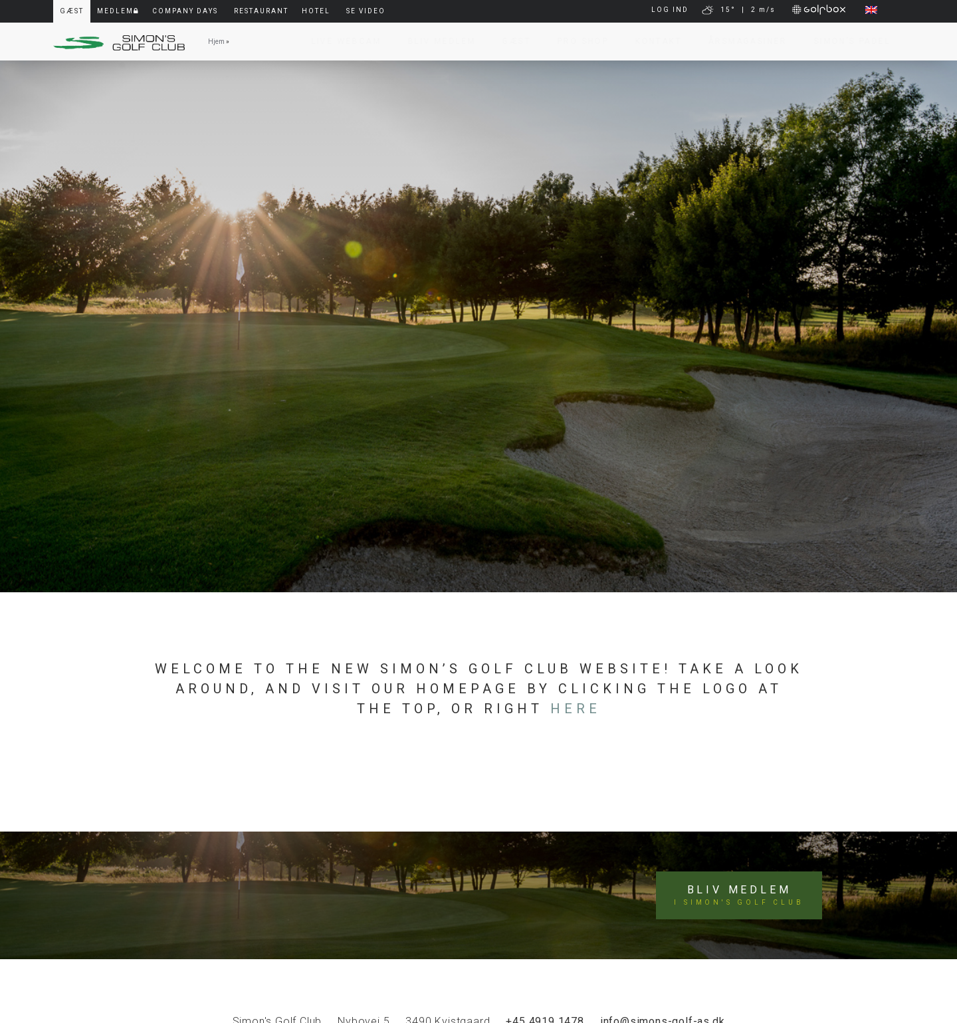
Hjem (216, 41)
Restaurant (261, 11)
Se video (365, 11)
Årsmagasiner (741, 41)
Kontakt (652, 41)
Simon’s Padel (845, 41)
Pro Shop (576, 41)
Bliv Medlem (435, 41)
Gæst (510, 41)
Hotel (316, 11)
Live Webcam (340, 41)
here (575, 709)
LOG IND (670, 9)
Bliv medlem (738, 895)
